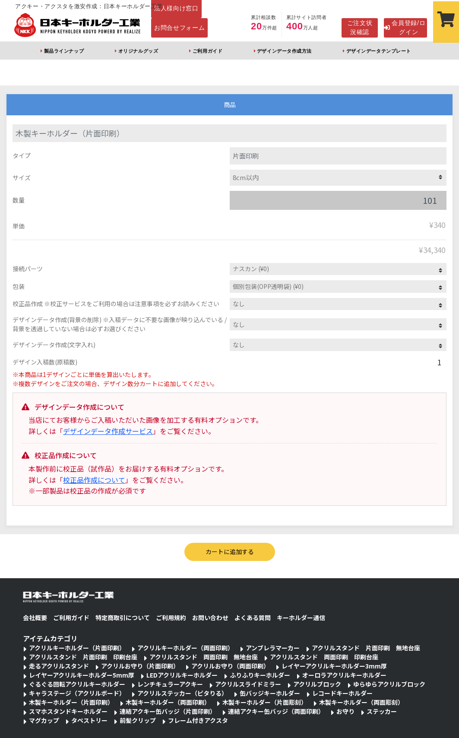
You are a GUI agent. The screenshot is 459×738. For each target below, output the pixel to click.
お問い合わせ (210, 617)
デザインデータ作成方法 (284, 51)
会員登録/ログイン (404, 27)
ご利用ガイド (207, 51)
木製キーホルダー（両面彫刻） (361, 702)
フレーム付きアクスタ (198, 720)
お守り (345, 711)
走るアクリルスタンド (59, 666)
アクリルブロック (317, 684)
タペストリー (89, 720)
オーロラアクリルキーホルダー (344, 675)
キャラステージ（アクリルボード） (77, 693)
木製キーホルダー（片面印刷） (71, 702)
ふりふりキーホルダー (260, 675)
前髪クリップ (138, 720)
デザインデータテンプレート (378, 51)
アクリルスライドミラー (248, 684)
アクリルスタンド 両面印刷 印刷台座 (324, 656)
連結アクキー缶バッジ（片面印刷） (168, 711)
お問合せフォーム (179, 27)
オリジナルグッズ (138, 51)
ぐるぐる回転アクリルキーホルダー (77, 684)
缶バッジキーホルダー (270, 693)
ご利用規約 (171, 617)
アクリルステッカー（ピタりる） (182, 693)
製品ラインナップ (64, 51)
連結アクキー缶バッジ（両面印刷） (276, 711)
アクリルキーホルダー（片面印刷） (77, 647)
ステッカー (382, 711)
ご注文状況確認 (360, 27)
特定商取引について (122, 617)
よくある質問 (252, 617)
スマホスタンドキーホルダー (68, 711)
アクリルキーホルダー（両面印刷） (185, 647)
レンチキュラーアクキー (170, 684)
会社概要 (35, 617)
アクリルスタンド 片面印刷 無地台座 (366, 647)
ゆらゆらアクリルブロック (389, 684)
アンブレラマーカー (273, 647)
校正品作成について (94, 480)
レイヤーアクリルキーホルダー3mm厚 (334, 666)
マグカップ (44, 720)
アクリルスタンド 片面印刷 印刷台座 (83, 656)
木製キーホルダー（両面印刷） (168, 702)
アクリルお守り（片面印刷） (140, 666)
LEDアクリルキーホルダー (182, 675)
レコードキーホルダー (342, 693)
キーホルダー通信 (301, 617)
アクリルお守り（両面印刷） (230, 666)
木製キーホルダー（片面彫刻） (264, 702)
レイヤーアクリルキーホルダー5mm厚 (81, 675)
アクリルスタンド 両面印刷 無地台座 (203, 656)
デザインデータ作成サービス (108, 431)
